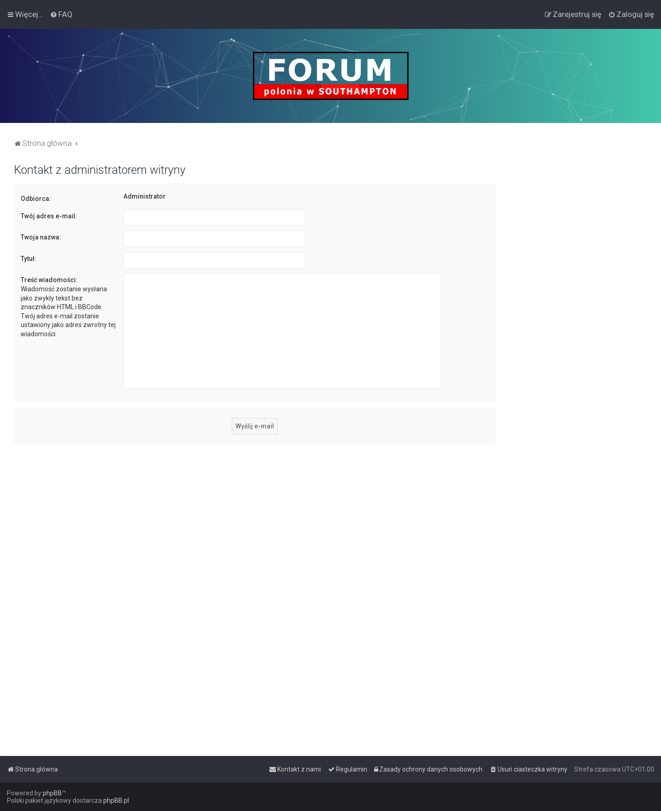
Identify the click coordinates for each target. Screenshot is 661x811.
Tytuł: (28, 258)
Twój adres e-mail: (49, 216)
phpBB (52, 793)
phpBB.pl (116, 800)
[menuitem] (61, 14)
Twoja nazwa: (41, 237)
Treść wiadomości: (49, 279)
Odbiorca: (36, 198)
